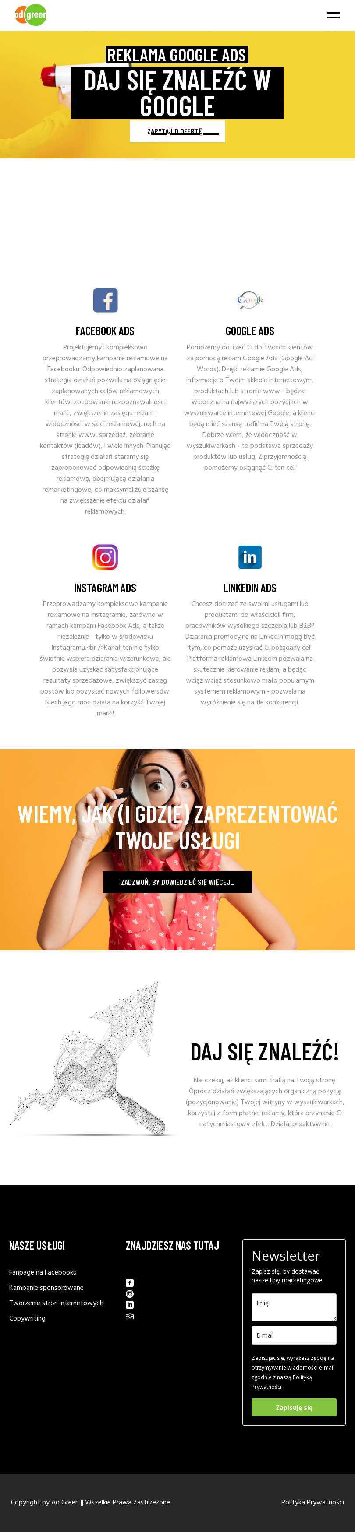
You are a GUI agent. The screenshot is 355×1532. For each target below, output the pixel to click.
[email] (294, 1335)
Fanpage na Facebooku (43, 1272)
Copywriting (27, 1318)
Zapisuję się (294, 1407)
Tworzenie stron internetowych (56, 1303)
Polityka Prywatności (312, 1502)
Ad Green (65, 1502)
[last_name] (294, 1307)
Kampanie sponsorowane (46, 1288)
